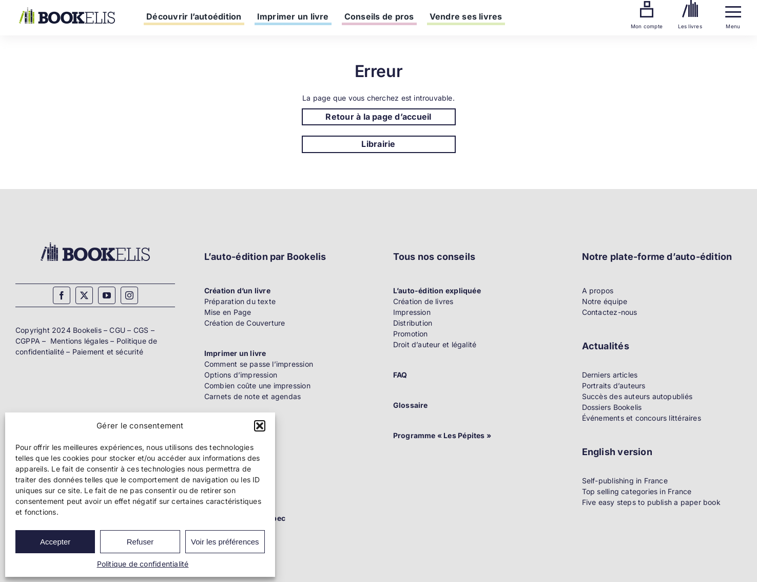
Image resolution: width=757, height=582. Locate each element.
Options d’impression (240, 374)
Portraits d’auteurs (614, 385)
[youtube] (106, 295)
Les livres (690, 26)
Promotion (410, 333)
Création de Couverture (244, 322)
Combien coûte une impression (257, 385)
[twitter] (84, 295)
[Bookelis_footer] (95, 243)
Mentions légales (79, 340)
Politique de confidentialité (143, 563)
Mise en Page (227, 312)
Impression (412, 312)
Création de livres (423, 301)
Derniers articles (610, 374)
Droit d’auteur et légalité (434, 344)
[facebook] (61, 295)
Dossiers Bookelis (612, 407)
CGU (117, 330)
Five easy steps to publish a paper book (651, 502)
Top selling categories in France (637, 491)
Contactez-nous (609, 312)
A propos (598, 290)
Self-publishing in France (625, 480)
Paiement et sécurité (107, 351)
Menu (733, 26)
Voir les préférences (225, 541)
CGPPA (27, 340)
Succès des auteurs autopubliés (637, 396)
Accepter (55, 541)
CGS (141, 330)
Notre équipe (605, 301)
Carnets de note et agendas (252, 396)
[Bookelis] (67, 10)
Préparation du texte (240, 301)
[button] (260, 426)
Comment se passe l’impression (258, 364)
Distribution (413, 322)
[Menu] (733, 9)
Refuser (140, 541)
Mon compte (647, 26)
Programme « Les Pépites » (442, 435)
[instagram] (129, 295)
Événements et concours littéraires (641, 418)
